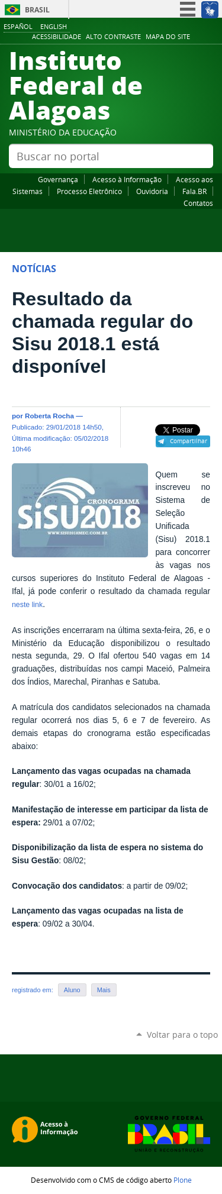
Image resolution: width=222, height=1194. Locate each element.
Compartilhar (188, 441)
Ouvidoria (152, 191)
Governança (58, 179)
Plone (182, 1180)
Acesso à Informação (127, 179)
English (53, 26)
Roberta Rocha (49, 415)
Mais (104, 989)
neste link (27, 605)
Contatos (198, 203)
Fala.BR (194, 191)
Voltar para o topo (182, 1034)
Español (18, 26)
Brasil (37, 10)
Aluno (72, 989)
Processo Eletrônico (89, 191)
